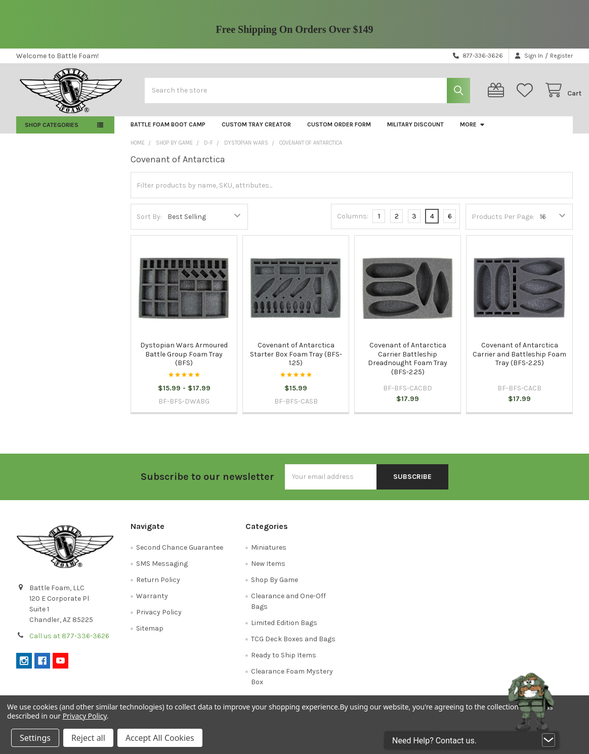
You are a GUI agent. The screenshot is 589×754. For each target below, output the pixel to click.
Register (561, 55)
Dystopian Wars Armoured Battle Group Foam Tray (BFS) (184, 360)
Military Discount (415, 130)
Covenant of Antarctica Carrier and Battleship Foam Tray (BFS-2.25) (519, 360)
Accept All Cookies (159, 737)
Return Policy (158, 586)
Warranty (152, 602)
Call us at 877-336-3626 (69, 642)
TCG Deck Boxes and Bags (293, 645)
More (472, 130)
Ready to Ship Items (283, 661)
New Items (268, 569)
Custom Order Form (339, 130)
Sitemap (149, 634)
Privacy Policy (159, 618)
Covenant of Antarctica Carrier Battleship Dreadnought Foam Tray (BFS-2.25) (407, 365)
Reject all (88, 737)
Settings (35, 737)
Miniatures (268, 553)
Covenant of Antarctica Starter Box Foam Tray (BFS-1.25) (296, 360)
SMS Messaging (162, 569)
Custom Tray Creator (256, 130)
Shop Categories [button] (51, 131)
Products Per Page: (503, 222)
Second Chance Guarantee (179, 553)
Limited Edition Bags (284, 629)
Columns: (352, 222)
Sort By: (149, 222)
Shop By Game (274, 586)
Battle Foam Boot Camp (168, 130)
